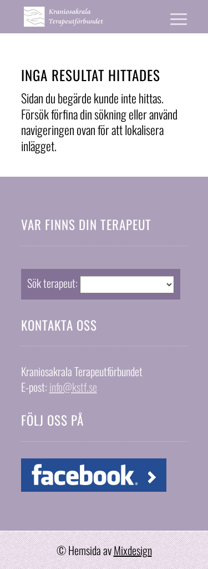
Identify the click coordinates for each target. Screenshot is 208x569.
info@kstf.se (73, 386)
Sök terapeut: (52, 282)
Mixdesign (133, 550)
